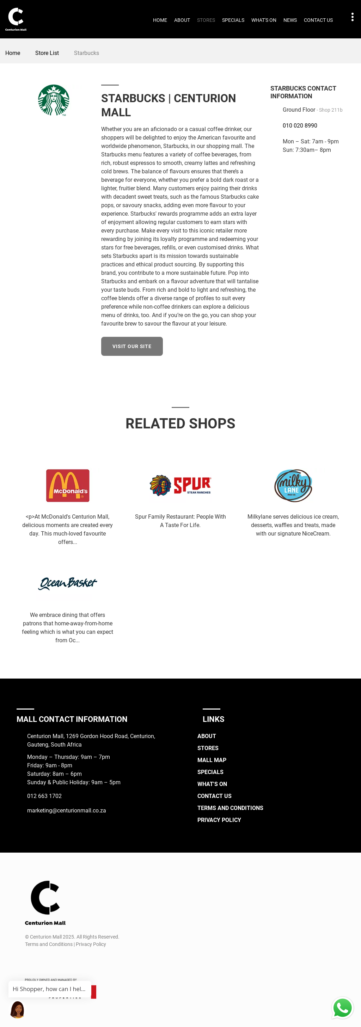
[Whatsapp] (69, 961)
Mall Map (211, 760)
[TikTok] (56, 961)
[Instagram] (43, 961)
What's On (263, 20)
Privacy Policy (219, 820)
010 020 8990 (300, 125)
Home (160, 20)
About (182, 20)
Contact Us (318, 20)
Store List (47, 53)
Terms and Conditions (230, 808)
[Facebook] (30, 961)
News (290, 20)
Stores (206, 20)
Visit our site (132, 346)
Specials (233, 20)
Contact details (349, 17)
